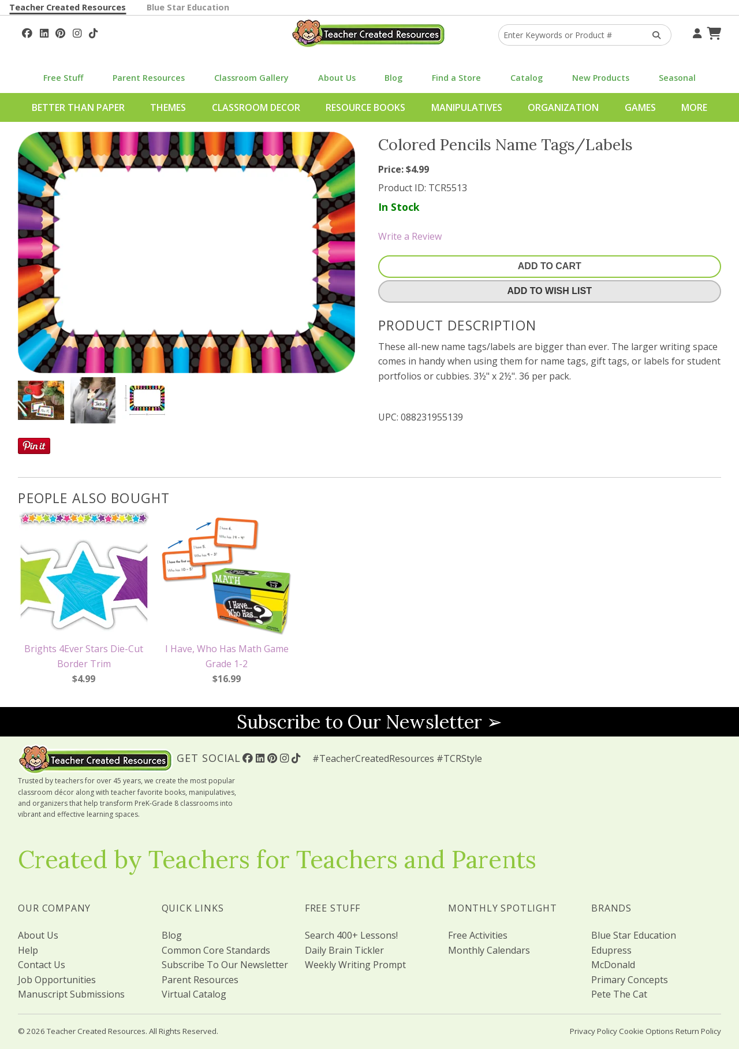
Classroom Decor (256, 107)
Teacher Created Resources (67, 7)
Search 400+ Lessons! (351, 935)
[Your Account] (695, 31)
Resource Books (365, 107)
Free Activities (477, 935)
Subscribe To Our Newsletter (225, 964)
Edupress (611, 950)
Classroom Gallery (251, 77)
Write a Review (410, 236)
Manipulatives (466, 107)
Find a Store (456, 77)
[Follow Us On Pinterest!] (60, 31)
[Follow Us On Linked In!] (44, 31)
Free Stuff (63, 77)
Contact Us (41, 964)
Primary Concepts (629, 979)
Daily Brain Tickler (344, 950)
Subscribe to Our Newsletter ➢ (369, 722)
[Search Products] (652, 35)
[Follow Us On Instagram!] (77, 31)
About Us (337, 77)
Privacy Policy (593, 1031)
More (694, 107)
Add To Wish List (549, 291)
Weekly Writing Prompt (355, 964)
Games (640, 107)
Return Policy (698, 1031)
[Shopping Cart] (712, 31)
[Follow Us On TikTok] (93, 31)
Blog (393, 77)
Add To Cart (549, 266)
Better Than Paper (78, 107)
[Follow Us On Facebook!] (27, 31)
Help (28, 950)
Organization (563, 107)
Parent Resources (149, 77)
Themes (168, 107)
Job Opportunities (57, 979)
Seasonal (677, 77)
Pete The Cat (619, 994)
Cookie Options (646, 1031)
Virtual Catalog (194, 994)
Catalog (526, 77)
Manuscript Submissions (71, 994)
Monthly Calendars (489, 950)
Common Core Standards (216, 950)
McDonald (613, 964)
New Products (600, 77)
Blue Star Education (188, 7)
